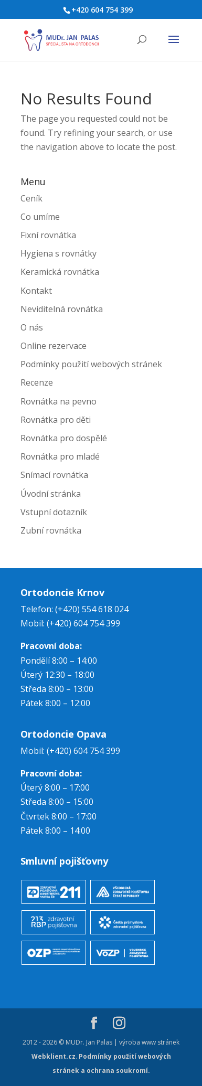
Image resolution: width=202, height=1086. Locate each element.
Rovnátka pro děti (55, 419)
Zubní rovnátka (50, 530)
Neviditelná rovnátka (61, 309)
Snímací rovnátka (54, 475)
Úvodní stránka (50, 493)
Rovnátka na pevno (58, 401)
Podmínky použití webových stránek (91, 364)
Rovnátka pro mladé (60, 456)
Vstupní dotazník (53, 512)
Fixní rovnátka (48, 235)
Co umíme (40, 216)
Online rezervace (53, 346)
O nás (31, 327)
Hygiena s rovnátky (58, 253)
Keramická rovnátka (59, 272)
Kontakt (36, 290)
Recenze (36, 382)
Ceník (31, 198)
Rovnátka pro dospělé (63, 438)
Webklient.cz (53, 1056)
